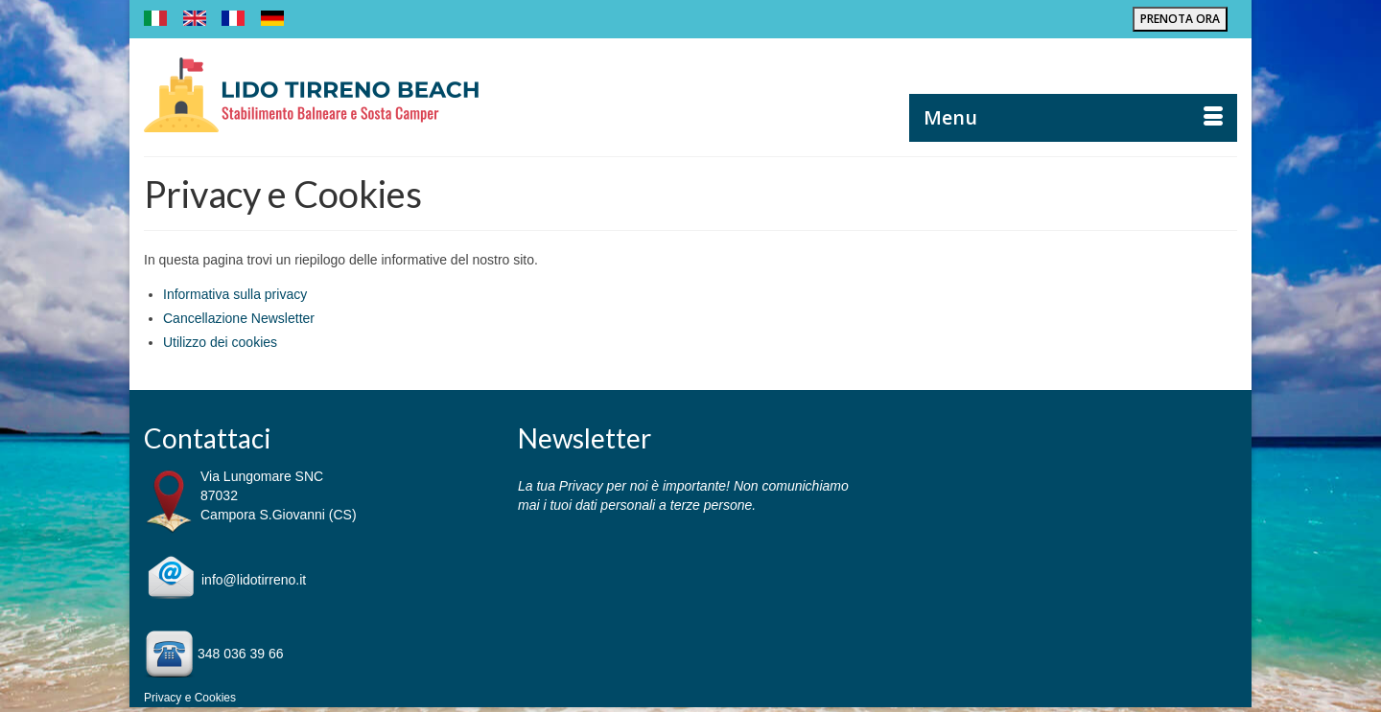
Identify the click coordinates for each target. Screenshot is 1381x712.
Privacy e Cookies (190, 697)
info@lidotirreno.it (253, 579)
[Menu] (1073, 118)
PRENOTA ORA (1180, 19)
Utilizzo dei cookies (220, 342)
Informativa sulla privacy (235, 294)
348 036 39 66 (241, 653)
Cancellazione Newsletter (239, 318)
